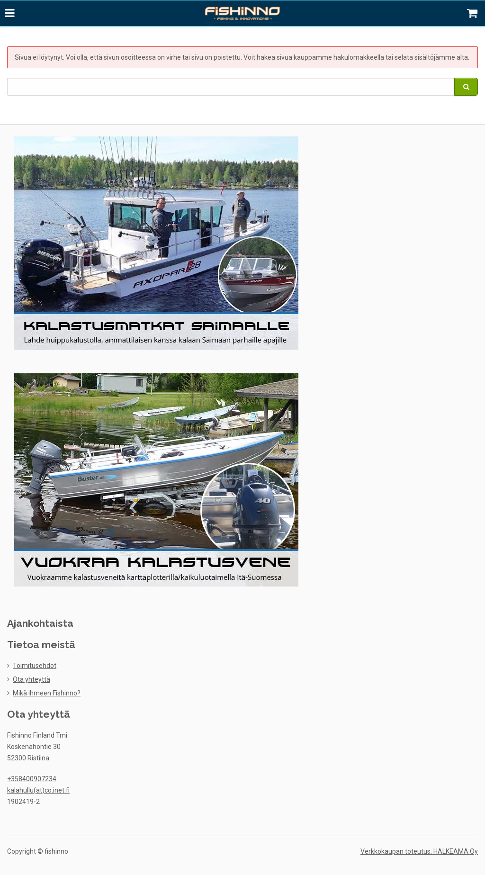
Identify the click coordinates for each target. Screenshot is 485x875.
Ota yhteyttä (31, 678)
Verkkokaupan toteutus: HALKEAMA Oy (419, 850)
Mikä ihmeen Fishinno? (47, 692)
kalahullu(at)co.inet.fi (38, 789)
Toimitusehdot (34, 664)
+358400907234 (31, 778)
